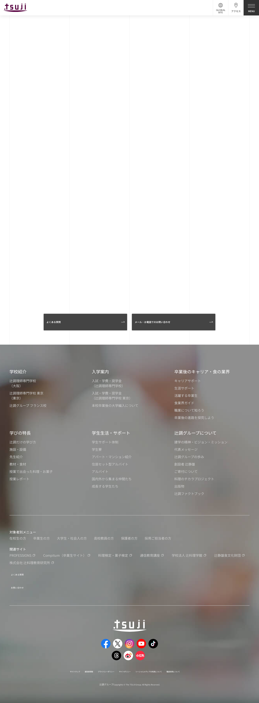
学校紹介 (18, 371)
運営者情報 (68, 667)
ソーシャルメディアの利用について (160, 667)
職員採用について (199, 667)
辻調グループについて (195, 433)
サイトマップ (47, 667)
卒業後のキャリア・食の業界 (202, 371)
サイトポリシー (123, 667)
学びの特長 (20, 433)
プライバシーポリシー (94, 667)
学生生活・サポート (111, 433)
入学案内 (100, 371)
